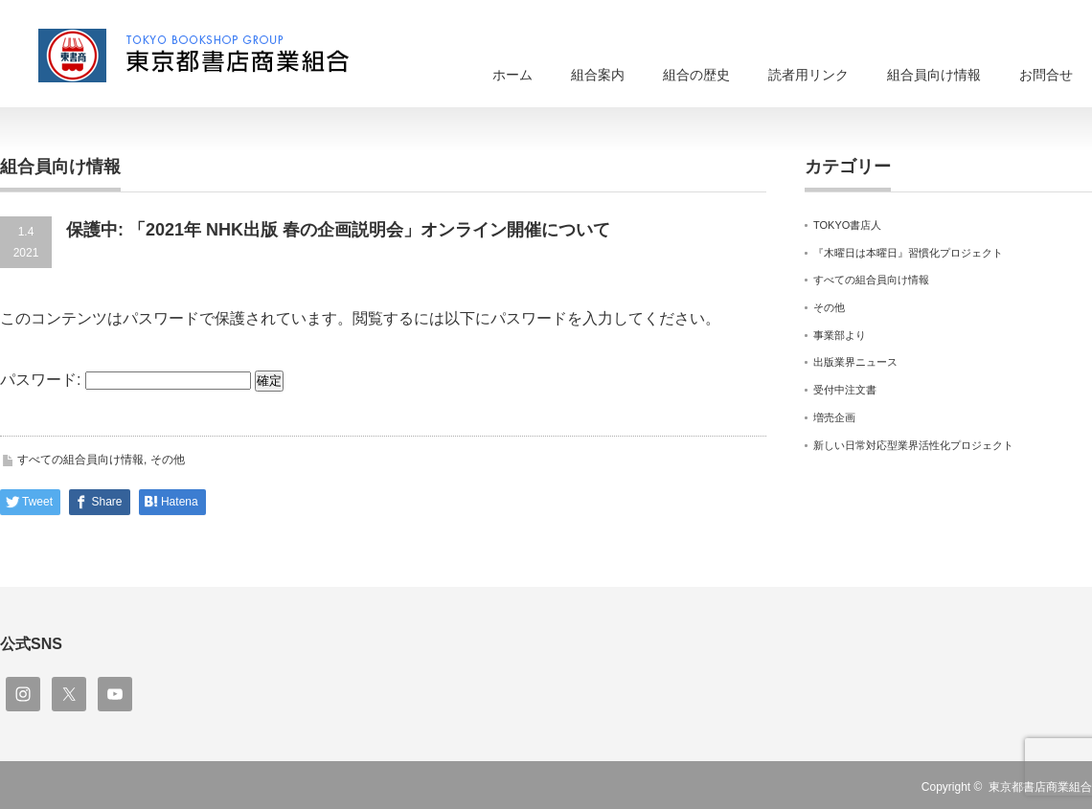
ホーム (512, 74)
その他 (167, 459)
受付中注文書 (844, 389)
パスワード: (125, 379)
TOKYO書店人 (847, 225)
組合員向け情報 (934, 74)
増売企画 (834, 417)
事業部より (839, 335)
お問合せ (1046, 74)
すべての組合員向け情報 (80, 459)
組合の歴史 (696, 74)
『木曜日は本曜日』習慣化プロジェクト (908, 252)
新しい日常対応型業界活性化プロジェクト (913, 445)
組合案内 (598, 74)
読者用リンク (808, 74)
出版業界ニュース (855, 362)
